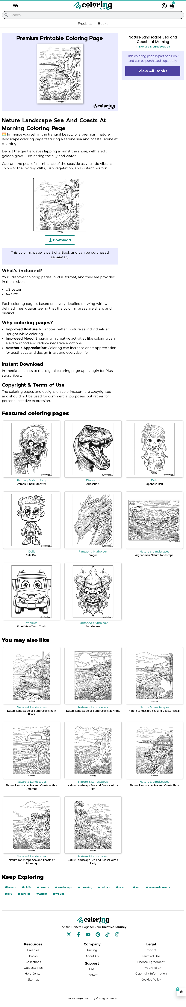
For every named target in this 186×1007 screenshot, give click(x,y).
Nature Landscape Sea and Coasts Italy (154, 785)
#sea (139, 887)
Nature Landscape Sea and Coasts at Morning (32, 861)
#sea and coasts (161, 887)
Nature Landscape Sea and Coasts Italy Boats (31, 712)
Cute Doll (31, 555)
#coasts (44, 887)
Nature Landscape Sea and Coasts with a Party (93, 861)
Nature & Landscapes (154, 46)
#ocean (124, 887)
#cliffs (27, 887)
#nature (106, 887)
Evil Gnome (93, 626)
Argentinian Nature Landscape (154, 555)
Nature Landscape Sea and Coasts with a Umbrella (31, 787)
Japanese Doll (154, 483)
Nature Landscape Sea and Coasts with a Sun (93, 787)
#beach (10, 887)
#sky (8, 894)
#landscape (64, 887)
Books (103, 24)
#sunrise (24, 894)
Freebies (85, 24)
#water (42, 894)
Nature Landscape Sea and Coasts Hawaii (154, 710)
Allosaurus (92, 483)
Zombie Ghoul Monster (31, 483)
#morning (86, 887)
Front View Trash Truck (31, 626)
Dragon (93, 555)
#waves (59, 894)
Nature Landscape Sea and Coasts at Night (93, 710)
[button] (13, 6)
